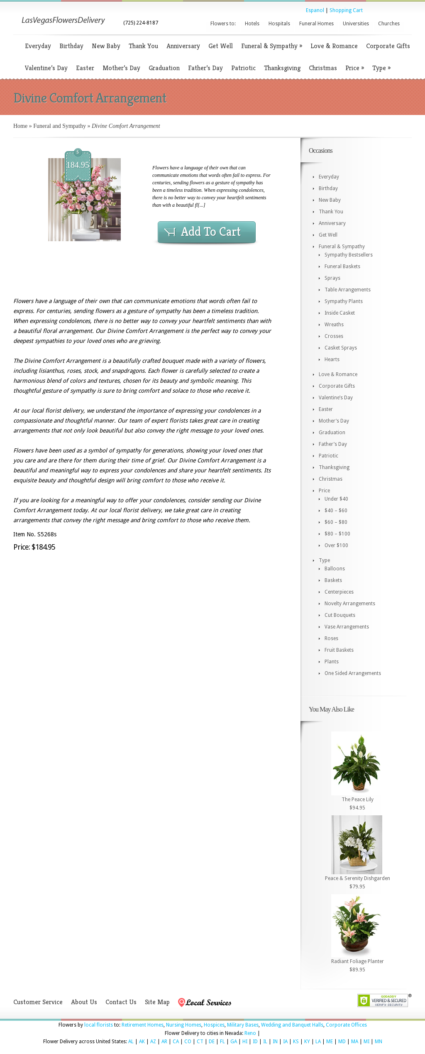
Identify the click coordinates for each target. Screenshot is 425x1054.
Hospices (214, 1025)
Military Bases (243, 1025)
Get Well (220, 46)
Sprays (332, 278)
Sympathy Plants (344, 301)
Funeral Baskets (342, 266)
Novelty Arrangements (350, 603)
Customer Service (38, 1002)
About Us (84, 1002)
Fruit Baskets (339, 650)
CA (176, 1041)
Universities (356, 24)
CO (187, 1041)
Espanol (315, 10)
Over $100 (336, 545)
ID (255, 1041)
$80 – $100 (337, 534)
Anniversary (183, 46)
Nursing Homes (183, 1025)
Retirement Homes (143, 1025)
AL (131, 1041)
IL (265, 1041)
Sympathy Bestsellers (349, 255)
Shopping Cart (346, 10)
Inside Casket (340, 313)
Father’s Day (205, 68)
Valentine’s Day (46, 68)
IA (285, 1041)
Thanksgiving (282, 68)
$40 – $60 (336, 511)
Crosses (334, 336)
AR (164, 1041)
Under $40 (336, 499)
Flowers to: (223, 24)
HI (244, 1041)
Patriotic (243, 68)
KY (307, 1041)
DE (212, 1041)
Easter (85, 68)
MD (342, 1041)
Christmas (323, 68)
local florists (98, 1025)
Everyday (38, 46)
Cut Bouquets (340, 615)
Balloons (335, 569)
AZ (153, 1041)
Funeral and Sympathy (59, 126)
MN (378, 1041)
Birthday (71, 46)
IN (275, 1041)
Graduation (164, 68)
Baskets (333, 580)
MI (366, 1041)
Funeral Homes (316, 24)
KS (296, 1041)
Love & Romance (334, 46)
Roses (331, 638)
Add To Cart (211, 232)
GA (233, 1041)
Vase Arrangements (347, 627)
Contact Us (121, 1002)
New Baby (106, 46)
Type (381, 68)
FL (222, 1041)
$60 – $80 (336, 522)
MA (354, 1041)
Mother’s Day (121, 68)
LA (318, 1041)
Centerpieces (339, 592)
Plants (332, 662)
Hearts (332, 359)
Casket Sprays (341, 348)
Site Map (157, 1002)
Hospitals (279, 24)
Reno (250, 1033)
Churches (389, 24)
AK (142, 1041)
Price (354, 68)
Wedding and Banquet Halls (292, 1025)
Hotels (252, 24)
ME (329, 1041)
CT (200, 1041)
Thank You (143, 46)
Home (20, 126)
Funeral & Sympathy (271, 46)
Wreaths (334, 325)
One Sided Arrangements (353, 673)
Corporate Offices (346, 1025)
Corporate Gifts (388, 46)
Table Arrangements (348, 290)
